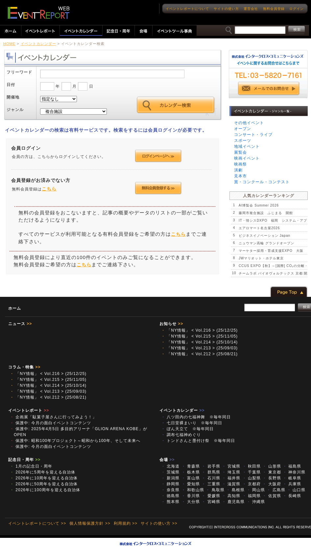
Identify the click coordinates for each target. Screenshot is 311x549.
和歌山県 (192, 490)
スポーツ (242, 140)
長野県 (271, 478)
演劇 (238, 170)
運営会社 (251, 9)
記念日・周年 (24, 459)
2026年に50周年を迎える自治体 (44, 484)
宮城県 (231, 466)
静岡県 (170, 484)
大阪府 (271, 484)
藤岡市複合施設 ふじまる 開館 (266, 213)
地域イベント (247, 146)
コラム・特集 (24, 367)
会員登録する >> (158, 188)
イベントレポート (28, 410)
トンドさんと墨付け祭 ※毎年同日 (198, 440)
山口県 (296, 490)
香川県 (190, 496)
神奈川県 (294, 472)
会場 (167, 459)
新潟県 (170, 478)
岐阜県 (292, 478)
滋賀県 (231, 484)
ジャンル (15, 109)
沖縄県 (256, 501)
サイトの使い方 (226, 9)
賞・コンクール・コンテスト (262, 182)
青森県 (190, 466)
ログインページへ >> (158, 156)
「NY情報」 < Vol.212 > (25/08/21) (199, 354)
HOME (9, 44)
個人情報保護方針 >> (89, 523)
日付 (11, 84)
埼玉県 (231, 472)
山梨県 (251, 478)
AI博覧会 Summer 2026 (259, 205)
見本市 (240, 176)
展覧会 (240, 152)
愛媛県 (211, 496)
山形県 (271, 466)
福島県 (292, 466)
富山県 (190, 478)
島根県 (235, 490)
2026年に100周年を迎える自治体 (45, 490)
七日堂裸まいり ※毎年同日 (191, 423)
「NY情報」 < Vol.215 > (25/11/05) (199, 336)
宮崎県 (211, 501)
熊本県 (170, 501)
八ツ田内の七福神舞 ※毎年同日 (196, 417)
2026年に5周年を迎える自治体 (42, 472)
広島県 (276, 490)
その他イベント (249, 123)
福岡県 (251, 496)
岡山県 (256, 490)
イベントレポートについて (187, 9)
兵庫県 (292, 484)
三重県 (211, 484)
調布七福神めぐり (181, 434)
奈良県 (170, 490)
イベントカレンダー (38, 44)
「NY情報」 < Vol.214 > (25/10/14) (199, 342)
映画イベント (247, 158)
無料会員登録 (274, 9)
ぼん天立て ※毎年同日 (187, 429)
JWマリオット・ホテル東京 (261, 258)
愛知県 (190, 484)
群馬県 (211, 472)
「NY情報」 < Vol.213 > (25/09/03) (199, 348)
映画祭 (240, 164)
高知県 (231, 496)
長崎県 (292, 496)
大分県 (190, 501)
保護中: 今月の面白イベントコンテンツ (50, 423)
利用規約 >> (125, 523)
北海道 (170, 466)
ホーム (14, 308)
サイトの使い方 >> (159, 523)
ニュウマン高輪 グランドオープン (266, 243)
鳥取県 (215, 490)
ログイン (296, 9)
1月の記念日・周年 (31, 466)
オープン (242, 128)
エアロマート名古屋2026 (259, 228)
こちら (49, 188)
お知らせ (171, 323)
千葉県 (251, 472)
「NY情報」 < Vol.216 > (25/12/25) (199, 330)
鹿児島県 (233, 501)
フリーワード (19, 72)
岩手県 (211, 466)
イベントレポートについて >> (37, 523)
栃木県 (190, 472)
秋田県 (251, 466)
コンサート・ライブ (253, 134)
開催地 (13, 97)
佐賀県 (271, 496)
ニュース (20, 323)
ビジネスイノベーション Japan (264, 235)
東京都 (271, 472)
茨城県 (170, 472)
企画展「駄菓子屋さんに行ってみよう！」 (53, 417)
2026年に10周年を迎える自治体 (44, 478)
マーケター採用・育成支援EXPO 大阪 (271, 251)
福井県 (231, 478)
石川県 (211, 478)
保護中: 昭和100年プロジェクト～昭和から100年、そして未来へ (75, 440)
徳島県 (170, 496)
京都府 (251, 484)
